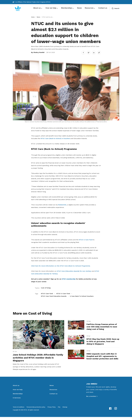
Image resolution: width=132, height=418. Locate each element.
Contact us (53, 395)
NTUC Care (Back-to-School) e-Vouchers (55, 138)
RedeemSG (62, 204)
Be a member (91, 397)
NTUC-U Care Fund (86, 239)
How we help (18, 390)
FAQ (59, 408)
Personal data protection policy (36, 408)
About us (16, 386)
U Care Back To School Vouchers (81, 296)
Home (33, 17)
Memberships (18, 395)
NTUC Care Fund (47, 293)
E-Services (17, 399)
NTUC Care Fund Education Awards (53, 296)
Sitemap (64, 408)
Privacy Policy (51, 408)
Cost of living (46, 287)
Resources (53, 390)
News (38, 17)
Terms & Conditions (18, 408)
